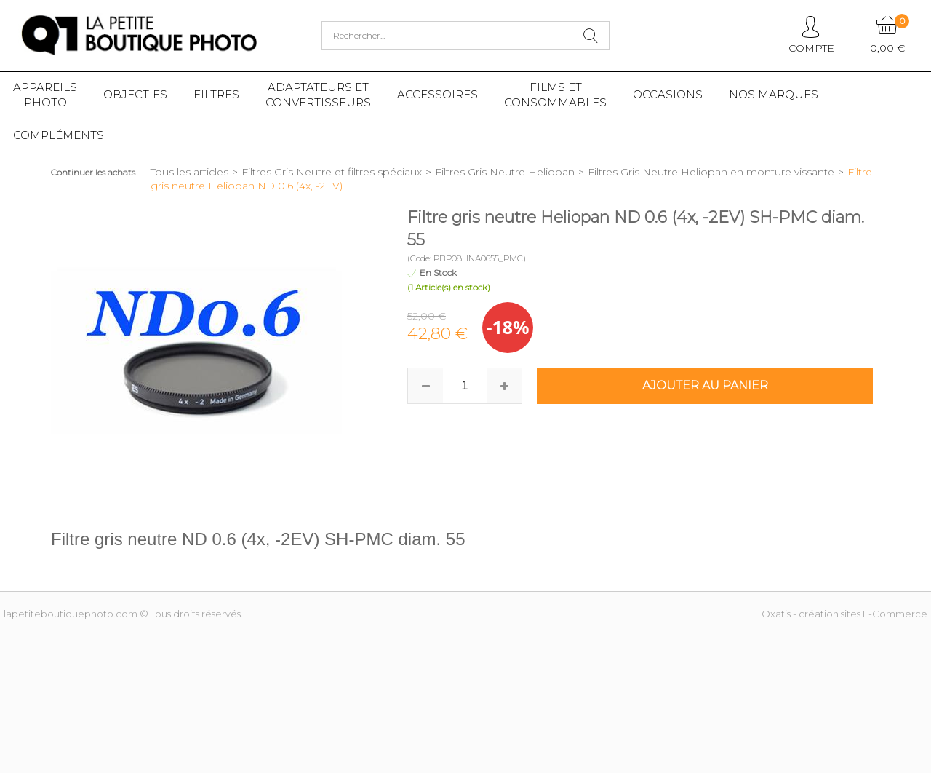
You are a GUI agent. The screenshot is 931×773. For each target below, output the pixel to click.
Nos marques (773, 94)
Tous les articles (189, 171)
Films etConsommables (555, 94)
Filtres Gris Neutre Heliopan (505, 171)
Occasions (668, 94)
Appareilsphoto (45, 94)
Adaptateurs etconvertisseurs (318, 94)
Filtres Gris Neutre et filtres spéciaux (331, 171)
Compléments (58, 135)
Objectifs (135, 94)
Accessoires (437, 94)
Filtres (216, 94)
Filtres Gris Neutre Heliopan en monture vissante (711, 171)
